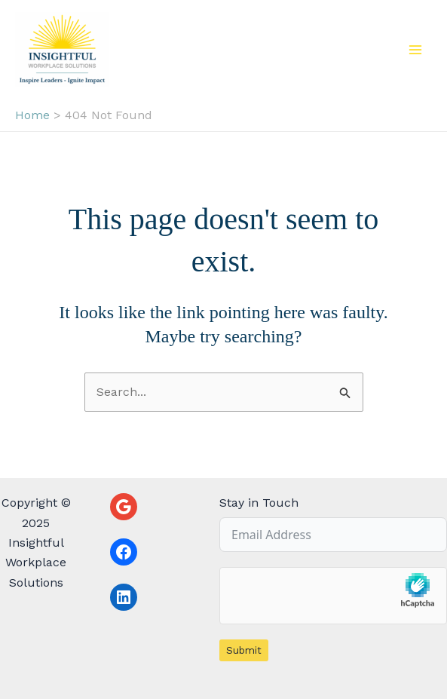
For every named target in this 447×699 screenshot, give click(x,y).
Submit (244, 650)
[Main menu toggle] (415, 49)
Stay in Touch (259, 502)
